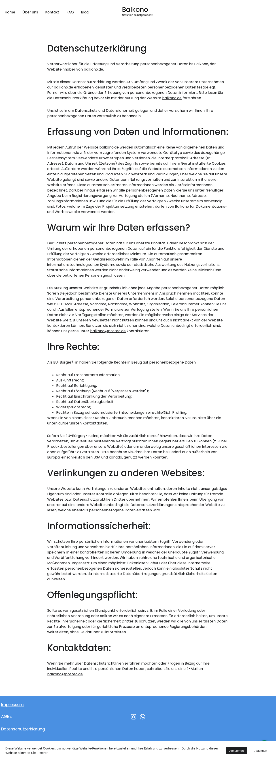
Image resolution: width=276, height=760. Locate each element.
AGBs (6, 716)
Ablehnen (261, 750)
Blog (85, 12)
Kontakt (52, 12)
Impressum (12, 704)
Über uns (30, 12)
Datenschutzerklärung (23, 729)
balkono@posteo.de (108, 331)
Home (10, 12)
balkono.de (93, 69)
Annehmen (236, 750)
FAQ (70, 12)
